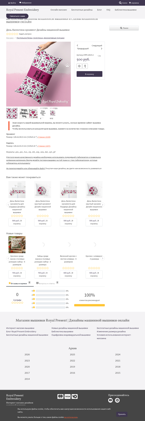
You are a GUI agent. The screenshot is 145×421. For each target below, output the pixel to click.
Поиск (124, 28)
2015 (117, 372)
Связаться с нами (17, 16)
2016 (72, 372)
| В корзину (17, 222)
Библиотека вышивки (126, 9)
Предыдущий (83, 48)
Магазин (10, 38)
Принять (122, 414)
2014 (27, 378)
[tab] (20, 284)
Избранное (25, 2)
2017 (27, 372)
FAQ (108, 9)
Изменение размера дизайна (111, 331)
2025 (72, 354)
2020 (27, 366)
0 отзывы (17, 300)
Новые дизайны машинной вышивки (70, 328)
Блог (99, 9)
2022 (72, 360)
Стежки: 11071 (44, 146)
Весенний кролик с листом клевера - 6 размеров (68, 259)
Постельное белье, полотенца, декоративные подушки (40, 38)
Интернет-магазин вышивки (20, 328)
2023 (27, 360)
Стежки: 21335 (44, 137)
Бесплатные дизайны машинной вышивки (118, 328)
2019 (72, 366)
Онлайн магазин (59, 9)
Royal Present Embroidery (22, 10)
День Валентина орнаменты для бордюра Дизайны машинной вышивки (17, 207)
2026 (27, 354)
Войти (12, 3)
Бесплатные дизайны (82, 9)
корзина (134, 3)
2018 (117, 366)
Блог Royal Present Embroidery (21, 331)
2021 (117, 360)
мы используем (70, 417)
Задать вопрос (25, 34)
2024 (117, 354)
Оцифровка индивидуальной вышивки (71, 334)
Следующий (97, 45)
